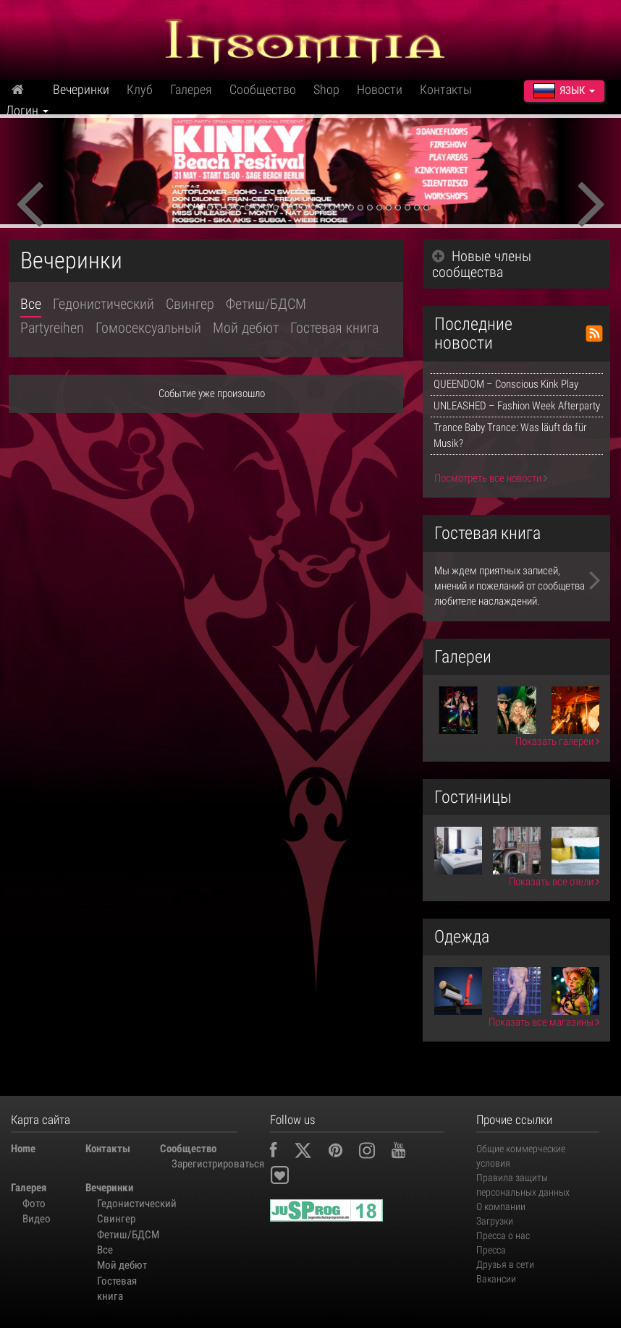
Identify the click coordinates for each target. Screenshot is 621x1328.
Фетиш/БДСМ (266, 303)
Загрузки (494, 1221)
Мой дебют (246, 327)
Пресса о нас (503, 1235)
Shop (326, 89)
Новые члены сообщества (481, 264)
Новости (379, 89)
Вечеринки (81, 89)
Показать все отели (554, 881)
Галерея (191, 89)
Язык (564, 90)
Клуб (140, 89)
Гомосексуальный (148, 327)
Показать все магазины (544, 1022)
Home (23, 1148)
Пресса (491, 1250)
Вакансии (496, 1279)
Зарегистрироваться (203, 1163)
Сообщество (262, 89)
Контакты (446, 89)
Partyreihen (52, 327)
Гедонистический (103, 303)
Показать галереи (557, 741)
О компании (500, 1206)
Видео (36, 1218)
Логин (27, 110)
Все (30, 303)
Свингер (190, 303)
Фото (34, 1203)
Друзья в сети (505, 1264)
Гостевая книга (334, 327)
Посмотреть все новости (490, 478)
